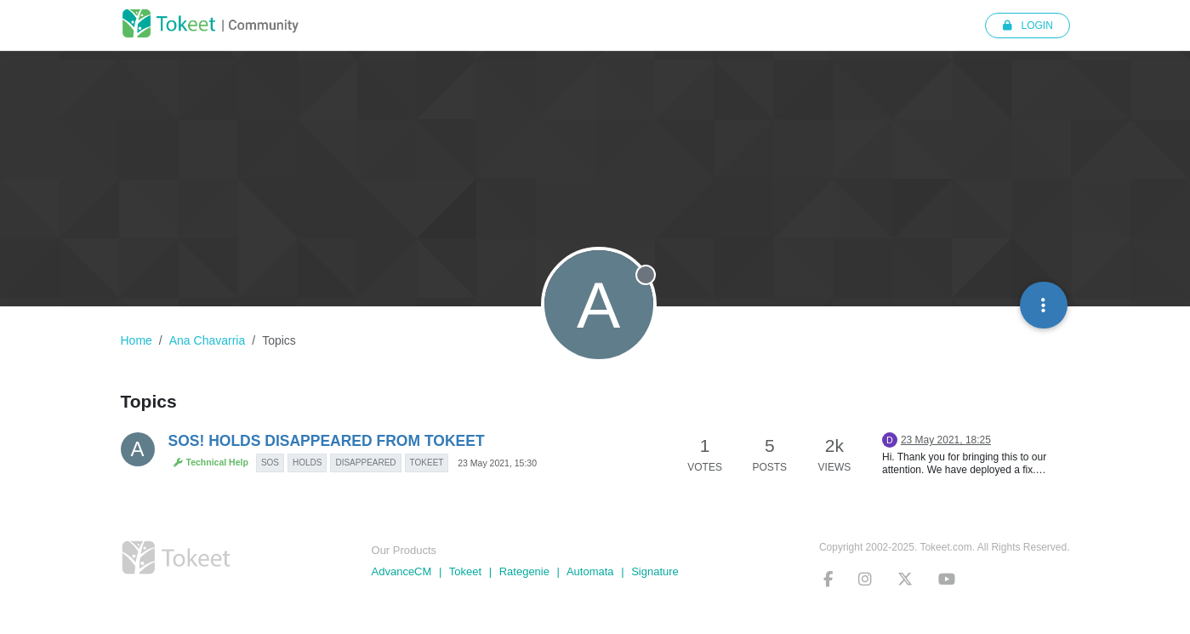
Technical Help (210, 462)
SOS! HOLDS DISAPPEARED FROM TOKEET (326, 440)
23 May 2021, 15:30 (497, 463)
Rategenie (524, 571)
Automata (590, 571)
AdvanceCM (402, 571)
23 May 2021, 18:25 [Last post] (946, 440)
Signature (655, 571)
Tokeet (465, 571)
